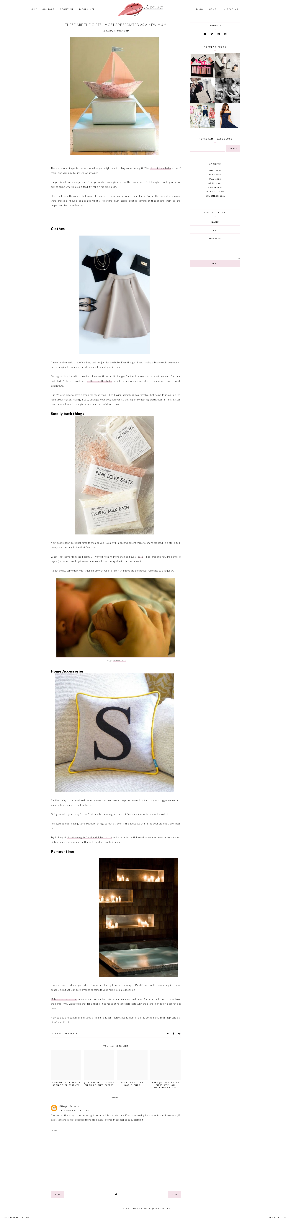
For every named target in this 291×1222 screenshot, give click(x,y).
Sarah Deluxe (22, 1217)
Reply (54, 1131)
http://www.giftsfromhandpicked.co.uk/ (89, 837)
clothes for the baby (99, 381)
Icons (212, 9)
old (174, 1194)
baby (58, 1033)
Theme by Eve (278, 1217)
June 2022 (215, 175)
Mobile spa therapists (64, 999)
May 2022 (215, 179)
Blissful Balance (69, 1106)
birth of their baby (160, 168)
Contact (48, 9)
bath (140, 556)
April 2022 (215, 183)
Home (33, 9)
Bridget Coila (119, 661)
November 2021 (215, 196)
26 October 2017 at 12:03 (74, 1110)
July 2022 (215, 170)
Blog (199, 9)
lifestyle (71, 1033)
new (58, 1194)
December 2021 (215, 192)
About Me (67, 9)
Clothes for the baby (62, 1115)
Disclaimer (87, 9)
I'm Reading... (231, 9)
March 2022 (215, 187)
